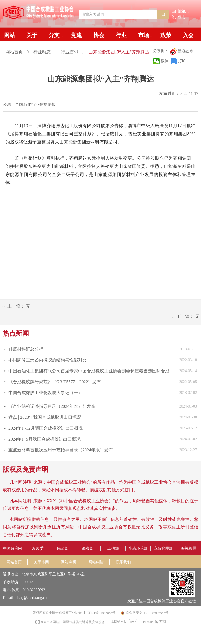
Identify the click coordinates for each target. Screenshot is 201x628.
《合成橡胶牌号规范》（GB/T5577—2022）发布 (54, 381)
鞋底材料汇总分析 (25, 349)
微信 (164, 61)
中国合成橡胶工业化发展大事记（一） (45, 392)
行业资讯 (69, 52)
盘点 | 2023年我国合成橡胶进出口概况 (44, 417)
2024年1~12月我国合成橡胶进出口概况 (45, 428)
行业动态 (42, 52)
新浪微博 (185, 51)
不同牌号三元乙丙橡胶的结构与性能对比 (47, 360)
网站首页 (14, 52)
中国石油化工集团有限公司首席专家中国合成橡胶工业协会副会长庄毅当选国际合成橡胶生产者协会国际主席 (92, 371)
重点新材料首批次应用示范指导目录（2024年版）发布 (60, 450)
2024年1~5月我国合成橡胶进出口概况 (44, 439)
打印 (182, 61)
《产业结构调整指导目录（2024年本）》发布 (51, 406)
